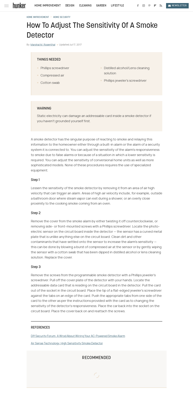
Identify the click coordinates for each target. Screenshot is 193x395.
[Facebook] (138, 6)
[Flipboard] (155, 6)
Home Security (62, 17)
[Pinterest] (149, 6)
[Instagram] (143, 6)
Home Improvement (47, 5)
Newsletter (177, 5)
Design (70, 5)
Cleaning (85, 5)
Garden (101, 5)
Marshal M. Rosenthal (43, 45)
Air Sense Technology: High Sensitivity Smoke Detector (67, 343)
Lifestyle (117, 5)
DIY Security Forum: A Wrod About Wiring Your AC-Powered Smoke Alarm (78, 336)
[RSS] (161, 6)
